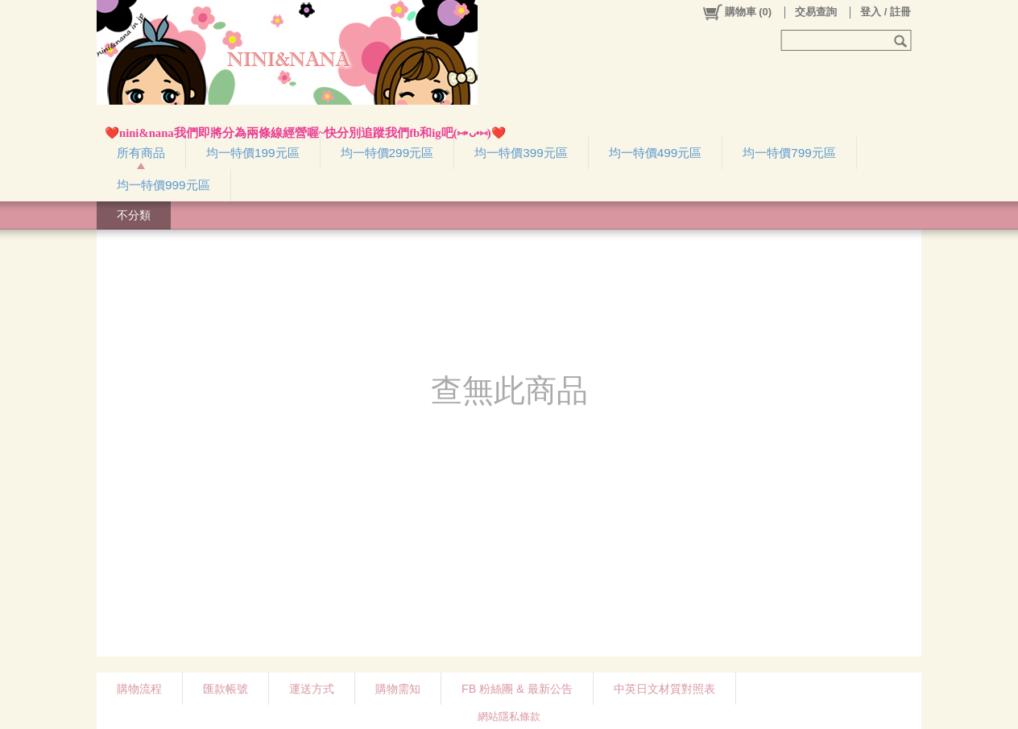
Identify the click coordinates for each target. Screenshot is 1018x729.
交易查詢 (816, 12)
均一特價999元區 (163, 185)
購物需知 (397, 688)
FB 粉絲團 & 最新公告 (517, 688)
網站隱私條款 (509, 716)
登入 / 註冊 (885, 12)
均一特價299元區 (387, 152)
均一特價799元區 (789, 152)
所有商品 (141, 152)
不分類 (134, 215)
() (736, 12)
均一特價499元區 (655, 152)
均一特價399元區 (521, 152)
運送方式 (311, 688)
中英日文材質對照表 (664, 688)
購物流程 (139, 688)
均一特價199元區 (253, 152)
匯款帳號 (225, 688)
